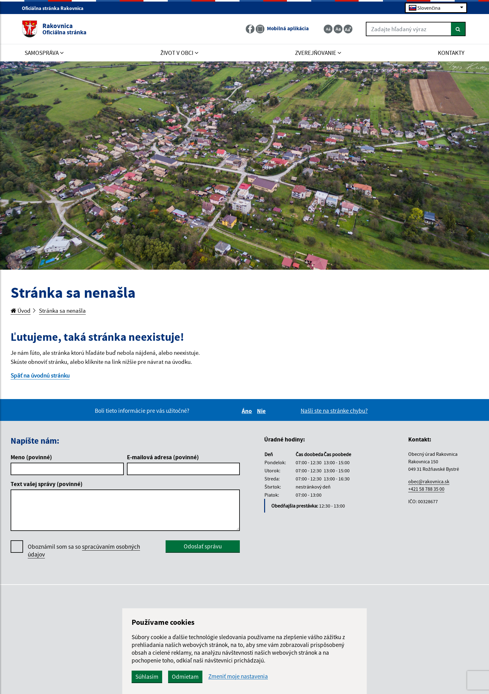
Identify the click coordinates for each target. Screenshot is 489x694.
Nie (262, 411)
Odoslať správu (203, 546)
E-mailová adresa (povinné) (163, 457)
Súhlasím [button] (146, 676)
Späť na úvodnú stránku (40, 375)
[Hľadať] (458, 29)
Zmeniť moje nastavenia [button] (238, 676)
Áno (248, 411)
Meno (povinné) (31, 457)
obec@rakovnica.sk (428, 481)
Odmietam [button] (185, 676)
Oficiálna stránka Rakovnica (55, 8)
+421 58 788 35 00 (426, 489)
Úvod (21, 310)
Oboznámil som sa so (84, 550)
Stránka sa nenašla (62, 310)
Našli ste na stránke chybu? (334, 410)
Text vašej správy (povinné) (47, 484)
